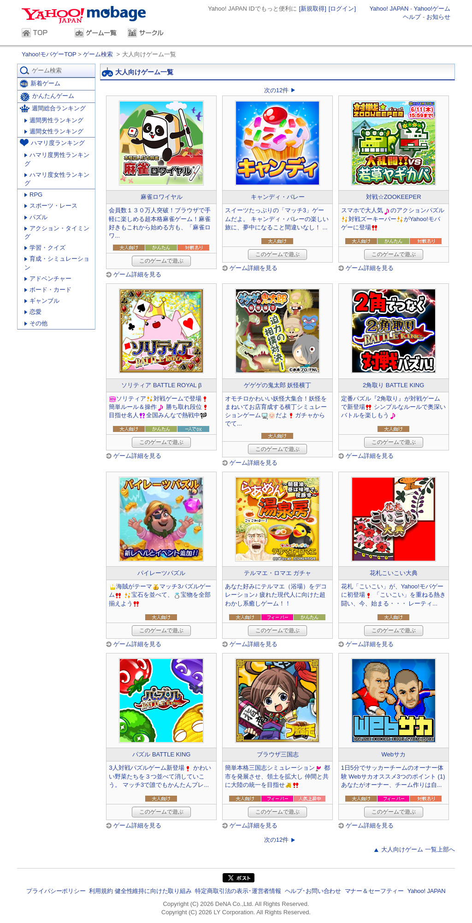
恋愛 (32, 311)
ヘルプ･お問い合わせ (313, 890)
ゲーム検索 (98, 54)
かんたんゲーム (47, 97)
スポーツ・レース (50, 205)
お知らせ (438, 16)
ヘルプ (412, 16)
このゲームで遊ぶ (161, 261)
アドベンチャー (47, 278)
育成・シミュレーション (56, 262)
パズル (35, 217)
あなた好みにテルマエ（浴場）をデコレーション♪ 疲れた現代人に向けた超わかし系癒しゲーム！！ (276, 594)
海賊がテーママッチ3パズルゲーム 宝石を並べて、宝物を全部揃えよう (160, 594)
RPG (33, 194)
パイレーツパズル (161, 572)
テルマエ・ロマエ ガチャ (278, 572)
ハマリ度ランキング (52, 142)
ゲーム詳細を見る (137, 274)
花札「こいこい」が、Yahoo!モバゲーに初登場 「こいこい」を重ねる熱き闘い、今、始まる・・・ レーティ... (393, 594)
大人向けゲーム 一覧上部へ (418, 849)
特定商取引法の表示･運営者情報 (238, 890)
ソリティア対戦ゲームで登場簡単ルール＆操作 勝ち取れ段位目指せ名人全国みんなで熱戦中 (159, 407)
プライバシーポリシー (55, 890)
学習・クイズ (44, 247)
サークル (149, 33)
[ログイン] (342, 8)
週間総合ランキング (53, 108)
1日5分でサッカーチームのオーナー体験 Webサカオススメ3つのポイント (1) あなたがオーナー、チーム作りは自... (393, 776)
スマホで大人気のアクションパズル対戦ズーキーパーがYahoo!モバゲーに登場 (392, 218)
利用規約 (100, 890)
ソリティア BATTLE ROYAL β (161, 385)
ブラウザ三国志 (278, 754)
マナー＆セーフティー (374, 890)
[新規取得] (312, 8)
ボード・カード (47, 289)
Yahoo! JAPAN (389, 8)
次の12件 (276, 90)
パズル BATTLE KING (161, 754)
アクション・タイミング (56, 232)
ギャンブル (41, 300)
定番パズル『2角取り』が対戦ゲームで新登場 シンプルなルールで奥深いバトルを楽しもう (393, 407)
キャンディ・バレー (278, 196)
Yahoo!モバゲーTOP (50, 54)
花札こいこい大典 (394, 572)
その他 (35, 323)
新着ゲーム (40, 83)
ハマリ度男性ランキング (56, 159)
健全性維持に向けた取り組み (153, 890)
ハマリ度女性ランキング (56, 178)
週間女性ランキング (53, 131)
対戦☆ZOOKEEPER (393, 196)
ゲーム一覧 (96, 33)
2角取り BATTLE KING (393, 385)
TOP (43, 33)
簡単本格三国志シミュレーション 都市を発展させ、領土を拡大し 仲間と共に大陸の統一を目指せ (277, 776)
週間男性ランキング (53, 120)
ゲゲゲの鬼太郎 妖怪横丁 (278, 385)
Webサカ (393, 754)
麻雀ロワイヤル (162, 196)
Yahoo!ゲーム (432, 8)
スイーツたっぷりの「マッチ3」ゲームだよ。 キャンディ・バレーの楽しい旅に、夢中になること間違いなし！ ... (277, 218)
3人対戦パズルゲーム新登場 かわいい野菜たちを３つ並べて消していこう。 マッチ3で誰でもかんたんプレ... (160, 776)
